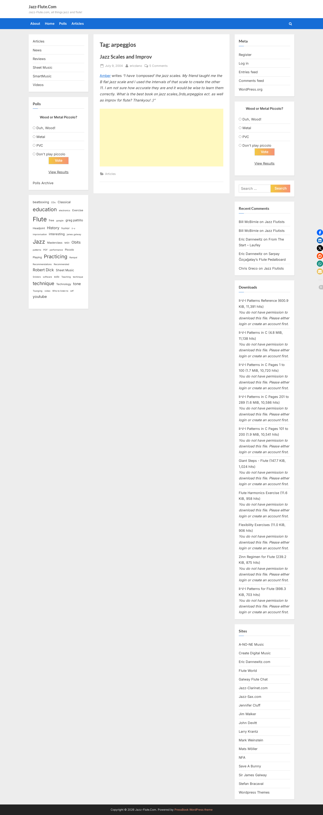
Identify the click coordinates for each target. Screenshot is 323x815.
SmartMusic (42, 76)
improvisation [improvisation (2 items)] (40, 234)
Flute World (248, 671)
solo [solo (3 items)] (56, 276)
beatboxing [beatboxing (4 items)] (41, 202)
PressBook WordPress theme (193, 809)
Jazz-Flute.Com (42, 6)
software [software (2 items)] (47, 277)
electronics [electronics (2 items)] (64, 210)
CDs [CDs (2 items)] (53, 202)
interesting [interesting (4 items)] (57, 234)
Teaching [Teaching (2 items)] (66, 277)
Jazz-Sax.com (250, 697)
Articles (77, 23)
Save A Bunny (250, 766)
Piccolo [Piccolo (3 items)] (69, 249)
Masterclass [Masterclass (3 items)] (54, 242)
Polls (63, 23)
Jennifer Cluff (249, 705)
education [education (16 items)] (45, 209)
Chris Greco (248, 268)
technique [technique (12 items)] (43, 283)
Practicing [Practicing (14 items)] (55, 256)
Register (245, 55)
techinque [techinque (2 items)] (78, 277)
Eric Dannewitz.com (254, 662)
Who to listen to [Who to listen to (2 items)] (60, 291)
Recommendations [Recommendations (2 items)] (42, 264)
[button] (320, 232)
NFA (242, 757)
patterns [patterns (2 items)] (37, 250)
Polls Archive (43, 183)
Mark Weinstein (251, 740)
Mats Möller (248, 749)
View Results (58, 172)
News (37, 50)
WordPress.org (250, 89)
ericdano (136, 65)
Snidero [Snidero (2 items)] (37, 277)
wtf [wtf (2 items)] (72, 291)
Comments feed (251, 81)
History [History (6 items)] (53, 228)
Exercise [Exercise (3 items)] (77, 210)
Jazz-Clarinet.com (253, 688)
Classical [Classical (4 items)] (64, 202)
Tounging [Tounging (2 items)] (37, 291)
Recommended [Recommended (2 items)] (61, 264)
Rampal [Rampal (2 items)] (73, 257)
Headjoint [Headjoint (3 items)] (39, 228)
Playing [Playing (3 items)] (37, 257)
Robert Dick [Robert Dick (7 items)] (43, 270)
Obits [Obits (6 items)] (76, 242)
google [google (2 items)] (59, 220)
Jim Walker (247, 714)
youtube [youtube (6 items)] (40, 296)
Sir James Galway (253, 775)
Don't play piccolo (50, 154)
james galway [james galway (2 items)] (74, 234)
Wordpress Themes (254, 792)
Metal (40, 137)
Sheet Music (42, 67)
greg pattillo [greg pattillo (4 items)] (74, 220)
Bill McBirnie (249, 222)
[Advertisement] (161, 137)
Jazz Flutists (275, 222)
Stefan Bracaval (251, 784)
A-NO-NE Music (251, 644)
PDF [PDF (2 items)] (45, 250)
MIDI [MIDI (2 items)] (66, 243)
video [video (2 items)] (47, 291)
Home (50, 23)
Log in (244, 63)
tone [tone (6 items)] (77, 284)
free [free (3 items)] (51, 220)
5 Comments (158, 65)
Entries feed (248, 72)
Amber (105, 76)
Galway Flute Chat (253, 679)
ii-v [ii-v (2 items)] (73, 228)
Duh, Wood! (45, 128)
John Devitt (248, 723)
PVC (39, 145)
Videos (38, 85)
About (35, 23)
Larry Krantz (248, 731)
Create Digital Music (255, 653)
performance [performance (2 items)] (56, 250)
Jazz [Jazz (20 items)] (39, 241)
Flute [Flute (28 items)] (40, 219)
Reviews (39, 59)
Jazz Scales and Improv (126, 57)
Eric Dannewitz (250, 239)
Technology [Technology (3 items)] (63, 284)
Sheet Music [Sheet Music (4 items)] (65, 270)
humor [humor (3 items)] (65, 228)
